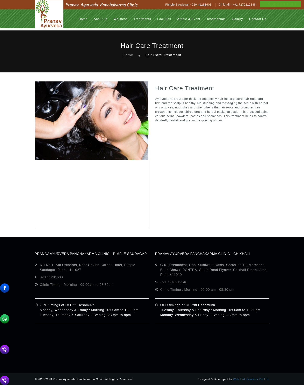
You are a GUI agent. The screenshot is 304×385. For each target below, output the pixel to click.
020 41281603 (51, 277)
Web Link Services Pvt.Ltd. (251, 379)
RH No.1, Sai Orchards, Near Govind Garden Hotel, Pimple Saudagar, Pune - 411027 (87, 267)
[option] (92, 155)
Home (128, 55)
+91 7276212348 (174, 282)
